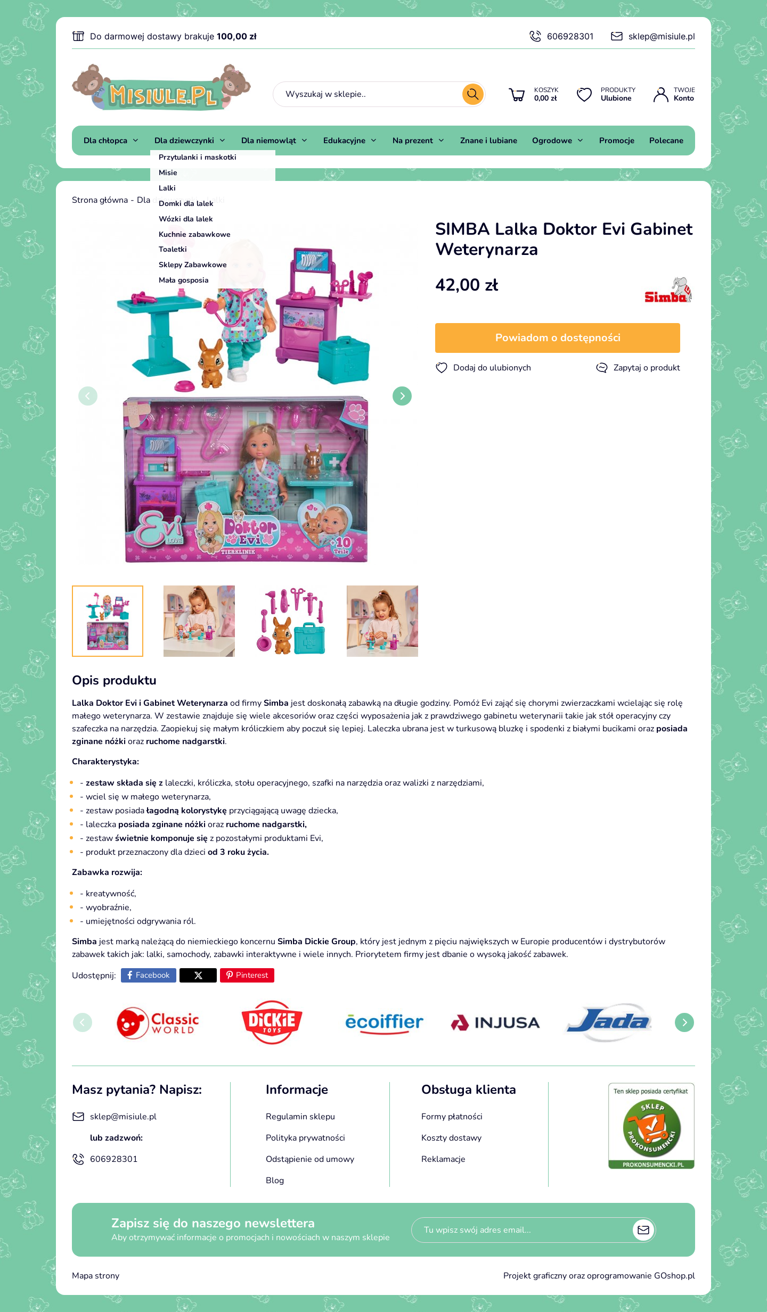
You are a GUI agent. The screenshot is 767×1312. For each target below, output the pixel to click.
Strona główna (100, 200)
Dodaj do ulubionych (483, 367)
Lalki (216, 200)
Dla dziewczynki (184, 140)
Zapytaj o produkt (637, 367)
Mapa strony (95, 1276)
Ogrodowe (552, 140)
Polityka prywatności (305, 1138)
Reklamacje (443, 1159)
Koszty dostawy (451, 1138)
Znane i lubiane (488, 140)
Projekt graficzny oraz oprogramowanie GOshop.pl (599, 1276)
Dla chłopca (105, 140)
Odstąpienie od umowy (310, 1159)
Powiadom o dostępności (558, 338)
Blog (275, 1180)
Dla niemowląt (268, 140)
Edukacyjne (344, 140)
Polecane (666, 140)
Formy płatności (452, 1117)
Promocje (616, 140)
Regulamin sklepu (300, 1117)
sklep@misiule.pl (652, 36)
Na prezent (413, 140)
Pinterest (252, 975)
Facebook (153, 975)
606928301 (561, 36)
